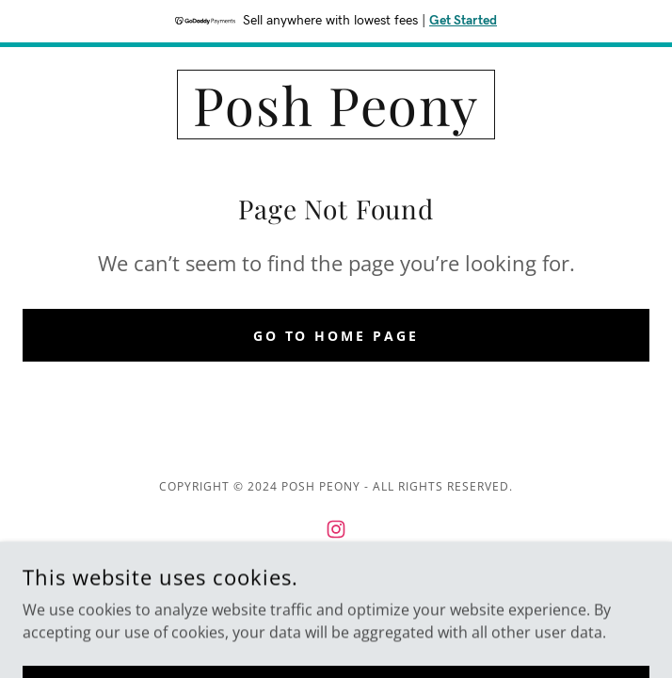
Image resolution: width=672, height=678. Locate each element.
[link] (336, 104)
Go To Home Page (336, 336)
